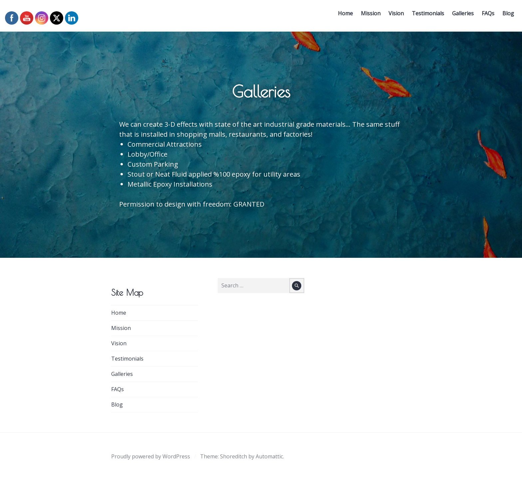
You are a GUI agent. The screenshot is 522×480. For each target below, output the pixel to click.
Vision (394, 15)
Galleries (461, 15)
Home (343, 15)
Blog (506, 15)
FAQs (486, 15)
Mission (369, 15)
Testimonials (426, 15)
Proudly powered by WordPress (150, 456)
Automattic (269, 456)
